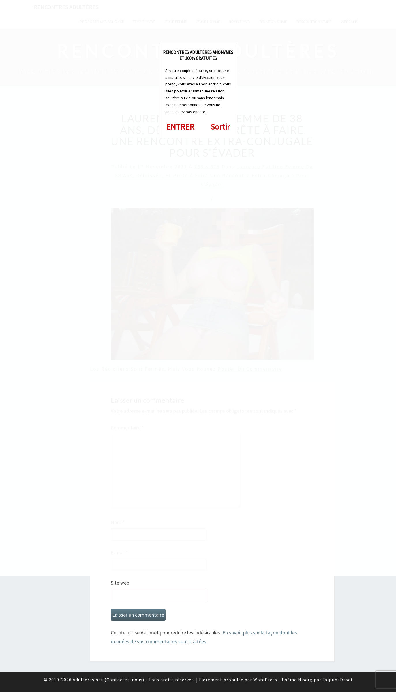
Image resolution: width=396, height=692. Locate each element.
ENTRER (180, 126)
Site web (120, 582)
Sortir (220, 126)
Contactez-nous (124, 680)
